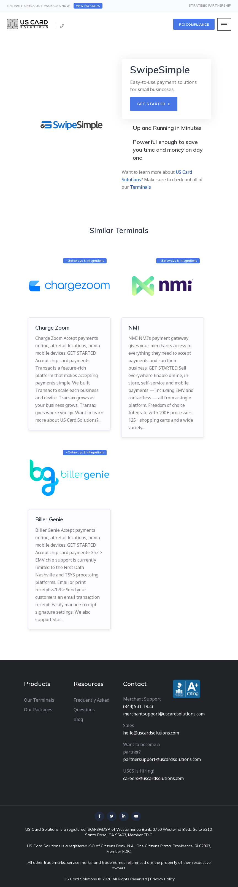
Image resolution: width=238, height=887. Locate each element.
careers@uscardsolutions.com (153, 778)
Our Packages (38, 710)
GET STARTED (153, 104)
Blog (78, 719)
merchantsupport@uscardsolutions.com (164, 714)
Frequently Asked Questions (91, 705)
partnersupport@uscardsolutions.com (162, 759)
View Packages (88, 6)
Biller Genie (49, 519)
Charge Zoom (52, 327)
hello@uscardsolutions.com (151, 733)
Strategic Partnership (210, 5)
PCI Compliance (194, 24)
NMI (133, 327)
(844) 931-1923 (138, 706)
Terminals (140, 187)
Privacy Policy (162, 879)
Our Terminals (39, 700)
